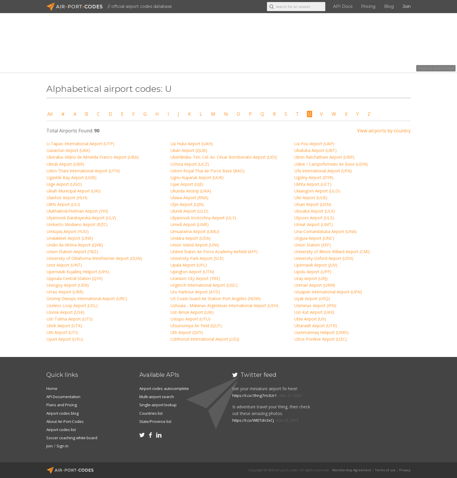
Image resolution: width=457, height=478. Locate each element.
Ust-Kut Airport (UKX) (314, 312)
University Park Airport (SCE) (197, 258)
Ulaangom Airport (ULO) (317, 191)
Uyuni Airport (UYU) (65, 339)
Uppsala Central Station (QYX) (75, 278)
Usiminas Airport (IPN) (315, 305)
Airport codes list (62, 429)
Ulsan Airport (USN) (312, 204)
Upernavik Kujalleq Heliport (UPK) (78, 271)
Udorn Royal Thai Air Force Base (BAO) (208, 171)
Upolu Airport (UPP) (312, 271)
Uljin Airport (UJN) (187, 204)
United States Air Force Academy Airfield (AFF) (214, 251)
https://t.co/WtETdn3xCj (254, 420)
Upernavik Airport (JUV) (315, 265)
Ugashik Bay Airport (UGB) (71, 177)
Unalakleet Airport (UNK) (70, 238)
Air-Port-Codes (77, 6)
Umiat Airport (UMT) (313, 224)
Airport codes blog (63, 413)
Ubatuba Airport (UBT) (315, 150)
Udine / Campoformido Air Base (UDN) (331, 164)
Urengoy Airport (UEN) (68, 285)
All (49, 114)
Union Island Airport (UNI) (195, 245)
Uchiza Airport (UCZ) (190, 164)
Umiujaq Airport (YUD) (68, 231)
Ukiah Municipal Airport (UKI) (74, 191)
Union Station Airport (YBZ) (72, 251)
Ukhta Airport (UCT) (312, 184)
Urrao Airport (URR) (65, 292)
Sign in (63, 446)
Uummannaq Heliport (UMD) (321, 332)
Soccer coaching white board (73, 437)
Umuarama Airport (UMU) (195, 231)
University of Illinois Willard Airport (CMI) (332, 251)
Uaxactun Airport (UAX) (68, 150)
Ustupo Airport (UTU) (190, 319)
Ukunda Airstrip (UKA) (191, 191)
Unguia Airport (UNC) (314, 238)
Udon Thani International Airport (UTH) (83, 171)
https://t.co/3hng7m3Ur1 (255, 395)
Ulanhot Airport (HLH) (67, 197)
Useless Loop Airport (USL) (72, 305)
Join (406, 6)
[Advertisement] (367, 409)
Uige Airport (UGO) (64, 184)
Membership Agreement (351, 470)
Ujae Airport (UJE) (187, 184)
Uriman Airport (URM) (314, 285)
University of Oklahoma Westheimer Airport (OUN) (94, 258)
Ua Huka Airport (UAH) (192, 143)
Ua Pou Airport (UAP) (314, 143)
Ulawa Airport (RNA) (189, 197)
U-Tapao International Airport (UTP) (80, 143)
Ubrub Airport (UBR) (65, 164)
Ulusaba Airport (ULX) (314, 211)
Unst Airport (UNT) (64, 265)
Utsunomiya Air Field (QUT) (196, 325)
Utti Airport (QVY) (187, 332)
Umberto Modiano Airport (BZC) (77, 224)
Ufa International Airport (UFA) (323, 171)
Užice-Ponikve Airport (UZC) (320, 339)
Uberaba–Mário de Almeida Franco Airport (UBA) (93, 157)
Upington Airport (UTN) (192, 271)
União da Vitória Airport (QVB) (75, 245)
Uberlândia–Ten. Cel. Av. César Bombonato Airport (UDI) (224, 157)
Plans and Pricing (62, 404)
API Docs (342, 6)
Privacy (405, 470)
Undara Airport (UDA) (191, 238)
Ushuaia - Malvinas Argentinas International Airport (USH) (224, 305)
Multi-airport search (157, 396)
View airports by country (384, 130)
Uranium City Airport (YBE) (195, 278)
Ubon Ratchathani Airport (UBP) (324, 157)
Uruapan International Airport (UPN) (328, 292)
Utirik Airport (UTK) (64, 325)
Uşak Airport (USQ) (312, 298)
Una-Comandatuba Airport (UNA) (325, 231)
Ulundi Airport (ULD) (189, 211)
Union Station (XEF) (312, 245)
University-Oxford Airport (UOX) (324, 258)
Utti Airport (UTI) (62, 332)
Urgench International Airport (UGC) (204, 285)
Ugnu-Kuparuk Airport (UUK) (197, 177)
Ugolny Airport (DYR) (313, 177)
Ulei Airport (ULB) (310, 197)
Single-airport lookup (158, 404)
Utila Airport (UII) (310, 319)
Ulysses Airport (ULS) (314, 217)
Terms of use (385, 470)
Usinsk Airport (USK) (66, 312)
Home (52, 388)
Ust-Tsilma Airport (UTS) (70, 319)
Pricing (368, 6)
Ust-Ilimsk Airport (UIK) (192, 312)
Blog (389, 6)
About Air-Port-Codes (66, 421)
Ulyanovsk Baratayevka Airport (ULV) (81, 217)
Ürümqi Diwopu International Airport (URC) (87, 298)
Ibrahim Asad (443, 68)
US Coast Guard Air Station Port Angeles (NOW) (216, 298)
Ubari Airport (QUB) (189, 150)
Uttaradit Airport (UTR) (315, 325)
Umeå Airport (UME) (190, 224)
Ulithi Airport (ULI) (63, 204)
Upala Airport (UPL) (189, 265)
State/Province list (156, 421)
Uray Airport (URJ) (311, 278)
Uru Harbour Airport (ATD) (195, 292)
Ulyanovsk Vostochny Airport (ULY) (203, 217)
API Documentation (65, 396)
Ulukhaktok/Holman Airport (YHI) (77, 211)
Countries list (151, 413)
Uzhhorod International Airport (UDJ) (205, 339)
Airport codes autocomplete (165, 388)
